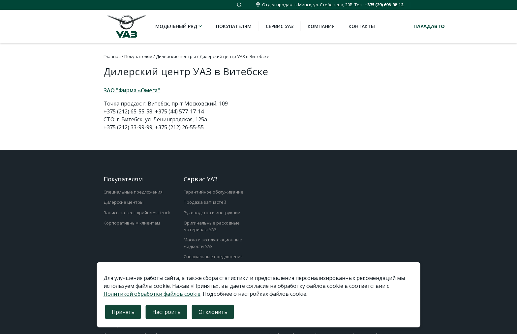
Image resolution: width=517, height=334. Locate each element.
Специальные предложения (133, 192)
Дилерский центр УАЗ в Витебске (234, 56)
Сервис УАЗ (279, 26)
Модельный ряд (179, 26)
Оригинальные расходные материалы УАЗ (212, 226)
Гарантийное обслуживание (213, 192)
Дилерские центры (176, 56)
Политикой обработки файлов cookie (152, 293)
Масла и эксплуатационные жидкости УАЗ (213, 243)
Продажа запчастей (205, 202)
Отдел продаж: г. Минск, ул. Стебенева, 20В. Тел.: (329, 5)
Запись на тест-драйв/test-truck (137, 213)
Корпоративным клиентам (132, 223)
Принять (123, 312)
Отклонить (213, 312)
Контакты (362, 26)
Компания (321, 26)
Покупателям (234, 26)
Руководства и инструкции (212, 213)
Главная (112, 56)
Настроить (166, 312)
